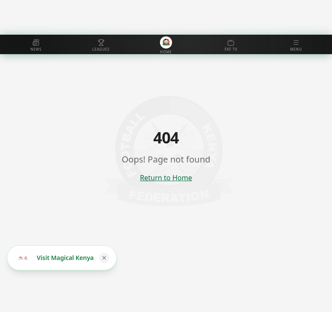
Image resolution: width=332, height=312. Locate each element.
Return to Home (166, 177)
